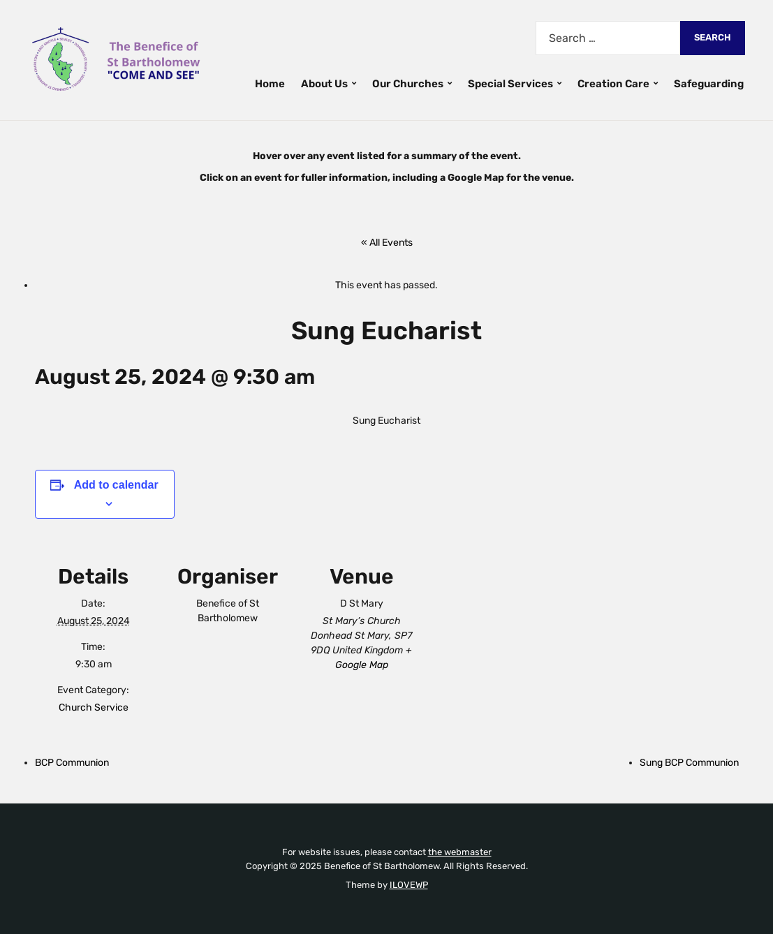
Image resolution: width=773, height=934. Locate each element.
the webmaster (460, 852)
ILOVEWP (409, 885)
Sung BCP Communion (689, 763)
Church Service (93, 707)
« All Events (387, 243)
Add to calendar (116, 485)
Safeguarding (709, 83)
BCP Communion (72, 763)
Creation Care (613, 83)
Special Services (510, 83)
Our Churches (407, 83)
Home (270, 83)
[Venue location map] (510, 637)
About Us (324, 83)
